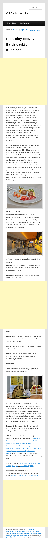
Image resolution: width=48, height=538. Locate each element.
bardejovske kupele (16, 533)
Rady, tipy (18, 531)
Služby (24, 531)
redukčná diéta (25, 536)
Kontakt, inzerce (25, 23)
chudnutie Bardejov (30, 533)
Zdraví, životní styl (33, 531)
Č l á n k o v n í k (17, 13)
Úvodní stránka (11, 23)
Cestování (31, 529)
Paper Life (24, 30)
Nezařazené (10, 531)
